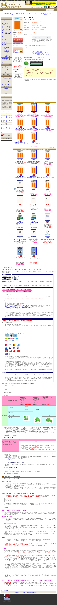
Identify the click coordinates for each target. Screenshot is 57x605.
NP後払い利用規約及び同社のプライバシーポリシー (15, 306)
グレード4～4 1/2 (5, 67)
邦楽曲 (3, 36)
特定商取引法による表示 (20, 592)
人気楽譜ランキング (6, 20)
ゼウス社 (4, 281)
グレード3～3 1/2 (5, 69)
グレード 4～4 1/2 (5, 81)
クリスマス (4, 45)
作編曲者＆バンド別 (6, 34)
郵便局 (8, 459)
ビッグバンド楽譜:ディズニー (37, 51)
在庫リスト (4, 62)
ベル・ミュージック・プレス (27, 13)
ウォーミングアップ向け (6, 56)
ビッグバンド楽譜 (5, 13)
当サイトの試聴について (7, 602)
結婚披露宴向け (5, 44)
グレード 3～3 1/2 (5, 83)
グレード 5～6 (4, 80)
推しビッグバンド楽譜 (6, 26)
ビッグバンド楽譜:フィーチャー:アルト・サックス (41, 54)
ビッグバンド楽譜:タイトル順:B (38, 53)
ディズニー (4, 39)
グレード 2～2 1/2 (5, 84)
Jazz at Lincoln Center (6, 58)
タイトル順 (4, 72)
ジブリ (3, 41)
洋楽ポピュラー (5, 42)
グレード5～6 (4, 66)
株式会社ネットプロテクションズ (20, 305)
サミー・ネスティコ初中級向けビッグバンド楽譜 (6, 54)
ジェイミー (38, 13)
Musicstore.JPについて (37, 592)
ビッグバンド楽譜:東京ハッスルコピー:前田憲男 (40, 52)
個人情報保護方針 (29, 592)
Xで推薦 (15, 71)
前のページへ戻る (4, 590)
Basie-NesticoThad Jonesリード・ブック (5, 92)
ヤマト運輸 (9, 458)
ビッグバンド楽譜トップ (6, 19)
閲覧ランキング (5, 23)
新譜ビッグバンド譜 (6, 27)
